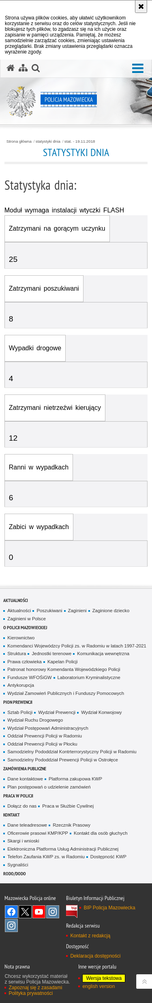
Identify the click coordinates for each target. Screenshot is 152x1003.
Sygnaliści (17, 864)
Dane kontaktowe (25, 778)
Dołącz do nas (21, 806)
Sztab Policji (19, 712)
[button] (137, 68)
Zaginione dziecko (111, 610)
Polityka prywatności (31, 993)
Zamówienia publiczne (24, 768)
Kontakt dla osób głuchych (101, 833)
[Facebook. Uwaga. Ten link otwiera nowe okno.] (11, 911)
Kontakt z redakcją (90, 936)
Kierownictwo (20, 637)
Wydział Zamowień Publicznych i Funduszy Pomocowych (65, 693)
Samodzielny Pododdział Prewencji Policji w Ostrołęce (62, 759)
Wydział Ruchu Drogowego (35, 720)
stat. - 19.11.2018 (79, 141)
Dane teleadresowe (27, 825)
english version (98, 986)
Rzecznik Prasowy (71, 825)
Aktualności (15, 600)
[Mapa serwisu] (23, 68)
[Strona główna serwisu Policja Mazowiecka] (10, 68)
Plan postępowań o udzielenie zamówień (48, 786)
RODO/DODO (14, 873)
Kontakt (11, 815)
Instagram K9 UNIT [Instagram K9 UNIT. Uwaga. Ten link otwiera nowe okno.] (52, 911)
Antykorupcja (20, 685)
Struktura (16, 653)
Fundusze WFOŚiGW (29, 677)
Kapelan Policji (62, 661)
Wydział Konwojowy (101, 712)
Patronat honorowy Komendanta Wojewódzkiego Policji (63, 669)
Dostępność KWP (108, 856)
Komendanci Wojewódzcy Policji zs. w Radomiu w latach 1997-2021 (76, 645)
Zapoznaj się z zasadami (35, 987)
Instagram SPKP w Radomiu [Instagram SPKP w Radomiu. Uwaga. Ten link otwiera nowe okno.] (11, 925)
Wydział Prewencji (56, 712)
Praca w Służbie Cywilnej (68, 806)
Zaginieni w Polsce (26, 618)
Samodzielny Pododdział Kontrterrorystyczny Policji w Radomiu (71, 751)
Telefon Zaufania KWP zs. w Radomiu (45, 856)
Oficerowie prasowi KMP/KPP (37, 833)
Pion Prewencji (17, 702)
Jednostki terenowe (51, 653)
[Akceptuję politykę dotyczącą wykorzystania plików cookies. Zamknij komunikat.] (141, 6)
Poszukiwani (49, 610)
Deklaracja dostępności (95, 956)
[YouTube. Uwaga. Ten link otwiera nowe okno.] (38, 911)
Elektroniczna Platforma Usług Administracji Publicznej (62, 849)
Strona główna (19, 141)
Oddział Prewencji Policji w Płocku (42, 744)
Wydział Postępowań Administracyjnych (47, 728)
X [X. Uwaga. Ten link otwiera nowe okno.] (25, 911)
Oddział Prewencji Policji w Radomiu (44, 735)
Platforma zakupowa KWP (75, 778)
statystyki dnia (48, 141)
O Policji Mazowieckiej (25, 627)
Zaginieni (77, 610)
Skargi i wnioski (23, 840)
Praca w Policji (18, 796)
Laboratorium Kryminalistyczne (89, 677)
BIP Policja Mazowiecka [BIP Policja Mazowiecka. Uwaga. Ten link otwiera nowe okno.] (109, 908)
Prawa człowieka (24, 661)
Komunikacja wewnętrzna (103, 653)
